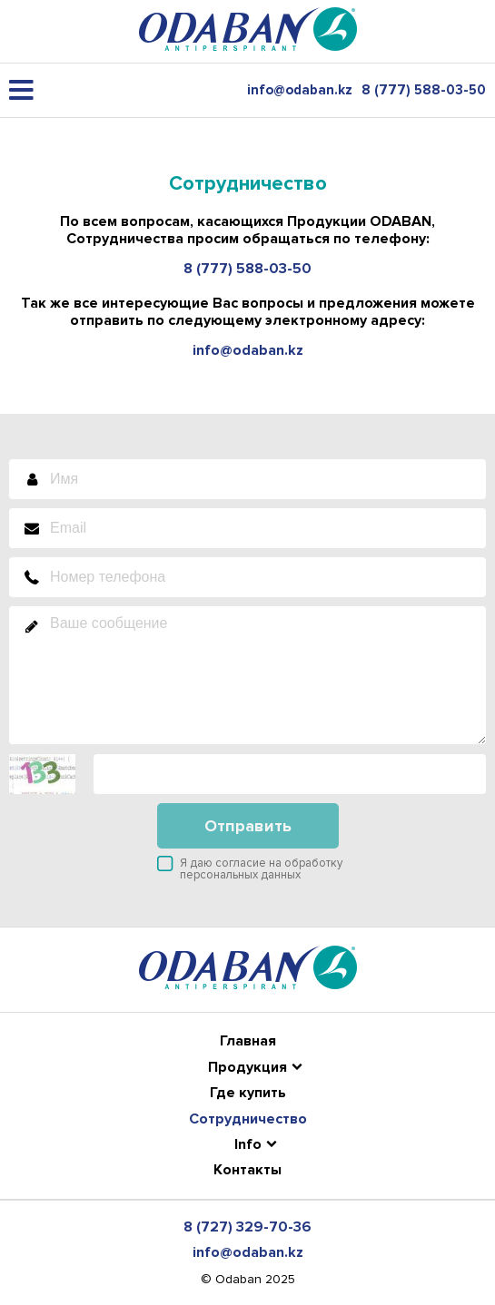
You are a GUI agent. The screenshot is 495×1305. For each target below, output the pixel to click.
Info (248, 1144)
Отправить (248, 826)
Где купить (248, 1093)
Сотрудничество (248, 1119)
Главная (248, 1041)
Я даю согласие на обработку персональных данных (261, 869)
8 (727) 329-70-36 (247, 1227)
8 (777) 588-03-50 (423, 90)
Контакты (247, 1170)
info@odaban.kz (299, 90)
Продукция (247, 1067)
